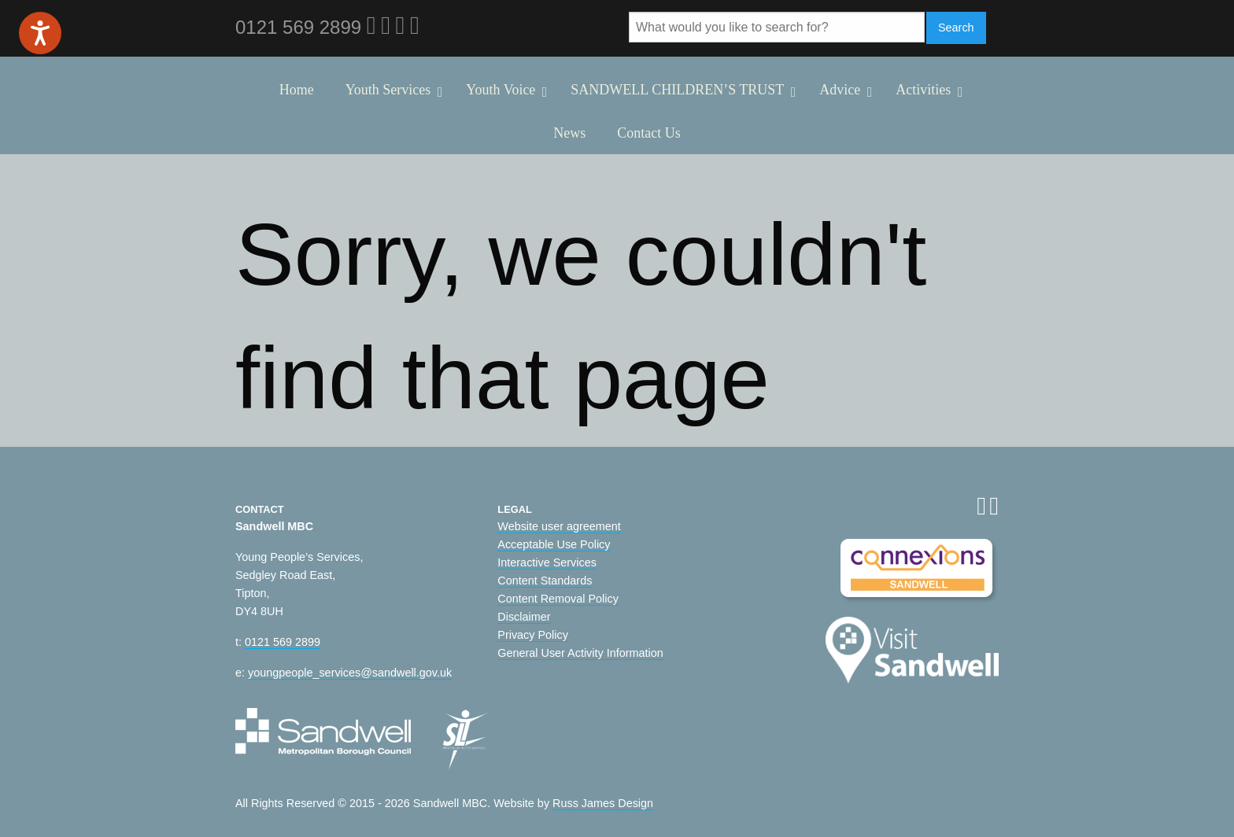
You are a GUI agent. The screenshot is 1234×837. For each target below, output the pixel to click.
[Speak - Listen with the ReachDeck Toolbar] (40, 33)
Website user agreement (559, 526)
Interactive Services (547, 562)
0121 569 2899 (282, 642)
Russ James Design (602, 803)
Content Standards (544, 580)
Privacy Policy (532, 635)
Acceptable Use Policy (553, 544)
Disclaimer (523, 616)
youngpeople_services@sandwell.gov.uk (350, 672)
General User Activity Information (580, 653)
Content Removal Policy (558, 598)
